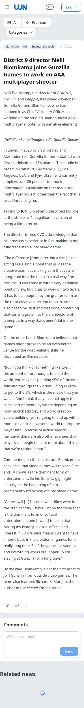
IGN (24, 211)
